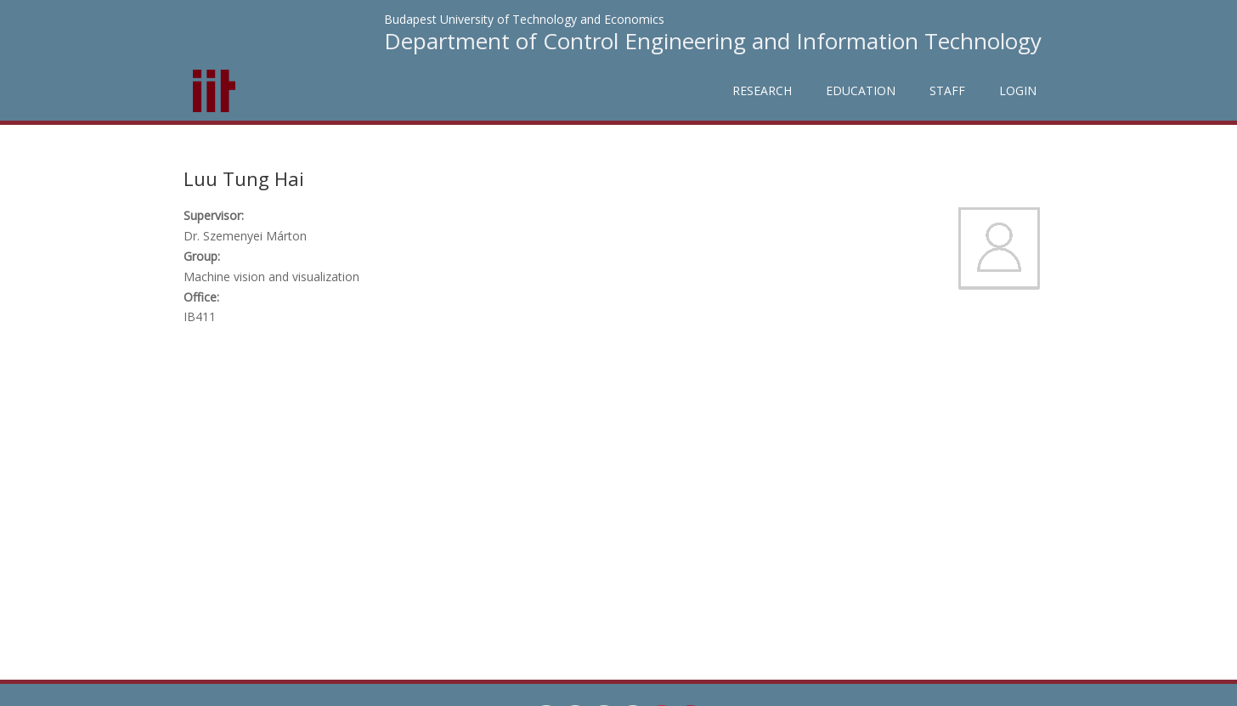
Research (762, 90)
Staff (947, 90)
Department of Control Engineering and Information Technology (713, 41)
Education (860, 90)
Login (1017, 90)
